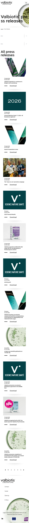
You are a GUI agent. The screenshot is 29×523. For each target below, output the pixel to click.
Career (6, 491)
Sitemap (7, 495)
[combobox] (14, 36)
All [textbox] (2, 36)
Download (10, 86)
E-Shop (7, 500)
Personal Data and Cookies (14, 514)
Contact (7, 486)
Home (2, 29)
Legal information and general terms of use (14, 512)
